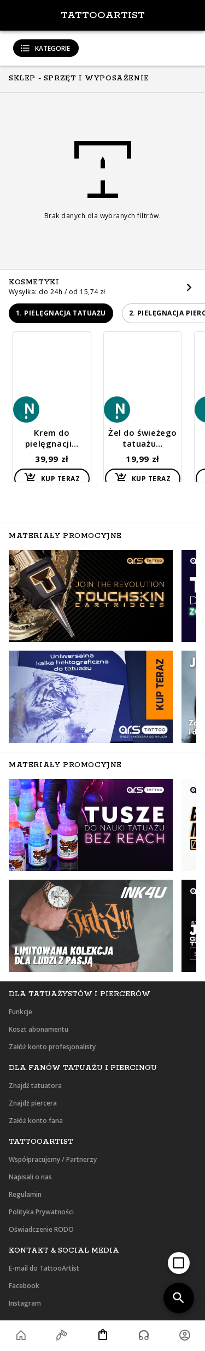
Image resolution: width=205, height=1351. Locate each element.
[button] (61, 313)
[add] (179, 1263)
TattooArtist (103, 15)
